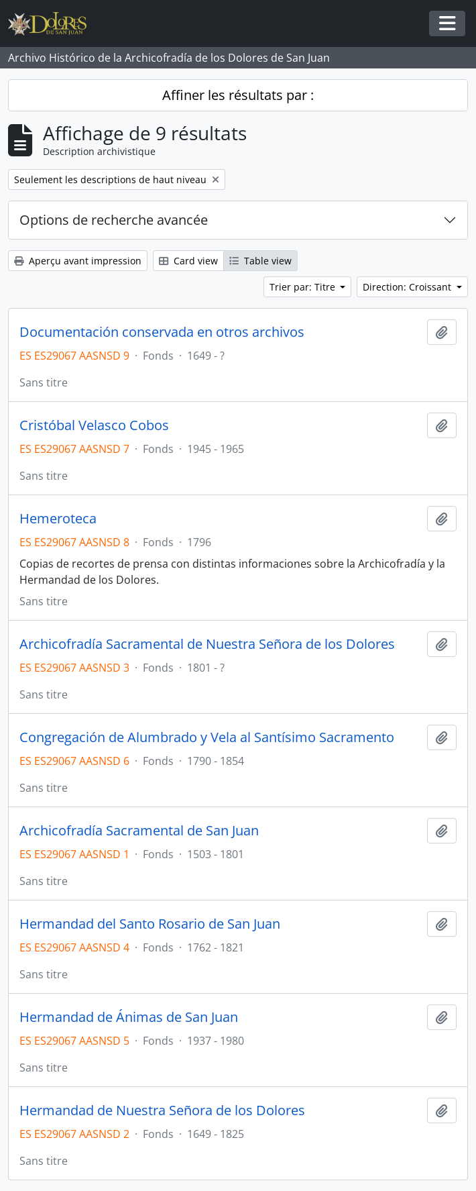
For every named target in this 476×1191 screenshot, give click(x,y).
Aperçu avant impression (77, 260)
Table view (260, 260)
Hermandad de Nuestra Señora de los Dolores (162, 1110)
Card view (188, 260)
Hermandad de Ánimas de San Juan (128, 1017)
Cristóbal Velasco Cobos (94, 425)
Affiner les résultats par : (238, 95)
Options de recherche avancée (113, 220)
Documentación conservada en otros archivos (161, 332)
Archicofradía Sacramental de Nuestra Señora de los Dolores (207, 644)
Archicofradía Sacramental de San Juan (139, 831)
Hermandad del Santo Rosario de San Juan (149, 924)
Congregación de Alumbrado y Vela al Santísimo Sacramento (206, 737)
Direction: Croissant (408, 286)
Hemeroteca (58, 519)
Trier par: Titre (304, 286)
